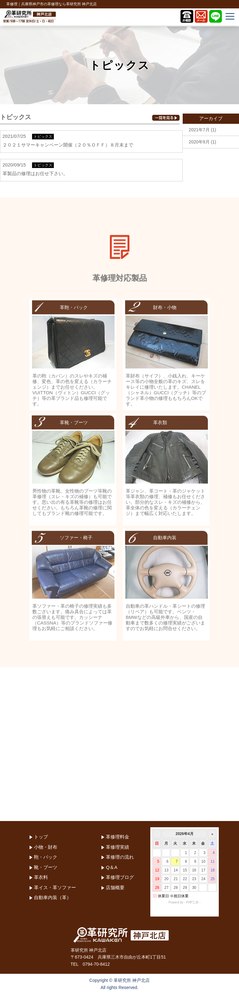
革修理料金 (117, 836)
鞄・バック (45, 857)
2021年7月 (199, 129)
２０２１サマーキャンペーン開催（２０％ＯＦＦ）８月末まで (67, 144)
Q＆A (111, 867)
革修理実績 (117, 847)
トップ (41, 836)
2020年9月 (199, 141)
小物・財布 (45, 847)
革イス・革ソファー (55, 887)
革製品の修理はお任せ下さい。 (35, 173)
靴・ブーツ (45, 867)
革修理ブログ (120, 877)
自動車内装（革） (52, 897)
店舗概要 (115, 887)
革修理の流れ (120, 857)
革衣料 (41, 877)
